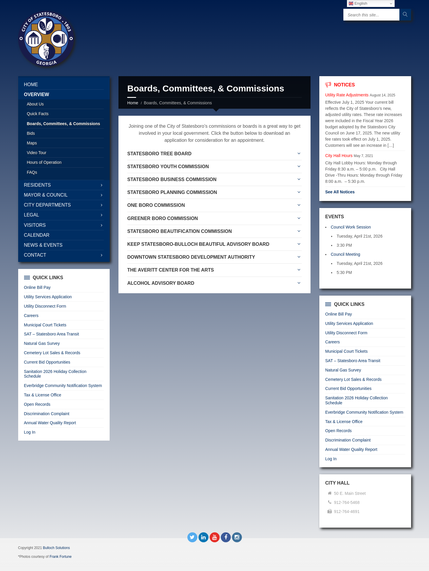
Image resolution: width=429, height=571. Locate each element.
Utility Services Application (48, 296)
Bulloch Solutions (56, 548)
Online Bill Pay (37, 287)
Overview (36, 94)
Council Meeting (345, 254)
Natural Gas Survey (42, 343)
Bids (31, 133)
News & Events (43, 245)
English (358, 3)
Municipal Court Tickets (45, 325)
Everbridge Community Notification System (63, 385)
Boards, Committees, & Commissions (63, 123)
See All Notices (340, 192)
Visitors (35, 225)
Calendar (37, 235)
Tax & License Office (42, 395)
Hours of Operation (44, 162)
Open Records (37, 404)
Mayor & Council (46, 194)
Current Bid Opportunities (47, 362)
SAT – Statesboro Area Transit (51, 334)
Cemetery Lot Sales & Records (52, 352)
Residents (37, 185)
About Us (35, 104)
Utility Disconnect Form (45, 306)
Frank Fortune (61, 557)
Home (132, 102)
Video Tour (36, 152)
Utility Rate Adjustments (347, 95)
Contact (35, 255)
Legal (31, 214)
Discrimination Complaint (46, 413)
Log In (29, 432)
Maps (32, 143)
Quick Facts (38, 113)
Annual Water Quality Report (50, 422)
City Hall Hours (338, 155)
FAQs (32, 172)
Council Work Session (351, 227)
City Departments (47, 204)
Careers (31, 315)
